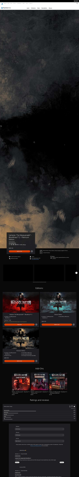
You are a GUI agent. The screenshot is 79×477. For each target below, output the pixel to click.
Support (30, 3)
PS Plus (14, 3)
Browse (50, 6)
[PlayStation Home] (2, 3)
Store (27, 3)
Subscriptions (44, 6)
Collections (33, 6)
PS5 (8, 3)
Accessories (19, 3)
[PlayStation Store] (6, 7)
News (23, 3)
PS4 (11, 3)
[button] (35, 258)
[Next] (76, 272)
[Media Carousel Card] (18, 271)
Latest (28, 6)
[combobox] (39, 428)
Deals (38, 6)
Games (5, 3)
